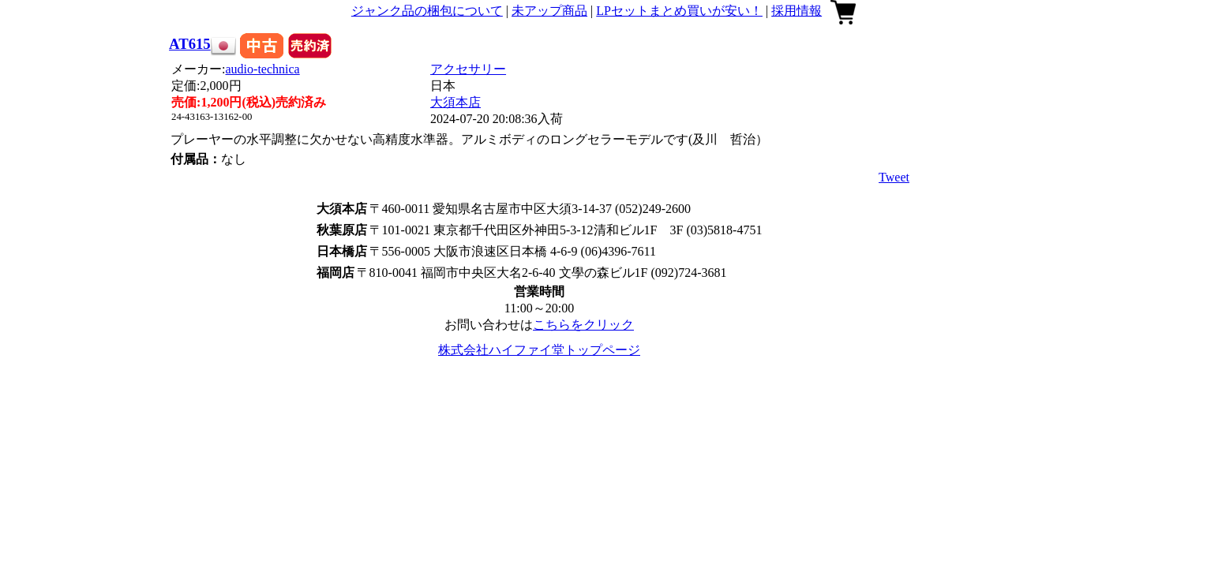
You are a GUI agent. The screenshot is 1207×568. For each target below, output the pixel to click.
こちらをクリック (583, 324)
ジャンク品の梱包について (427, 10)
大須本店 (455, 102)
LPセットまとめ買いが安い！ (679, 10)
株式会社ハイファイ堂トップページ (539, 350)
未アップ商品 (549, 10)
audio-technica (263, 69)
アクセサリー (468, 69)
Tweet (894, 177)
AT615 (190, 44)
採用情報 (796, 10)
